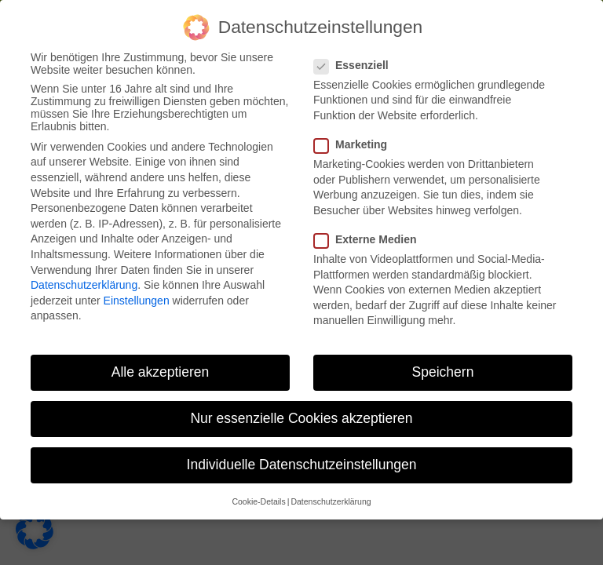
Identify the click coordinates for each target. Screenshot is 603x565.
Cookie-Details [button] (258, 501)
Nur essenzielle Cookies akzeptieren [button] (301, 418)
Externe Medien (369, 239)
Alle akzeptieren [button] (160, 372)
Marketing (355, 144)
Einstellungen (137, 300)
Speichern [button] (443, 372)
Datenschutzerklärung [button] (331, 501)
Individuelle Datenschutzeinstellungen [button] (302, 464)
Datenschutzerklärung (84, 285)
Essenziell (356, 65)
